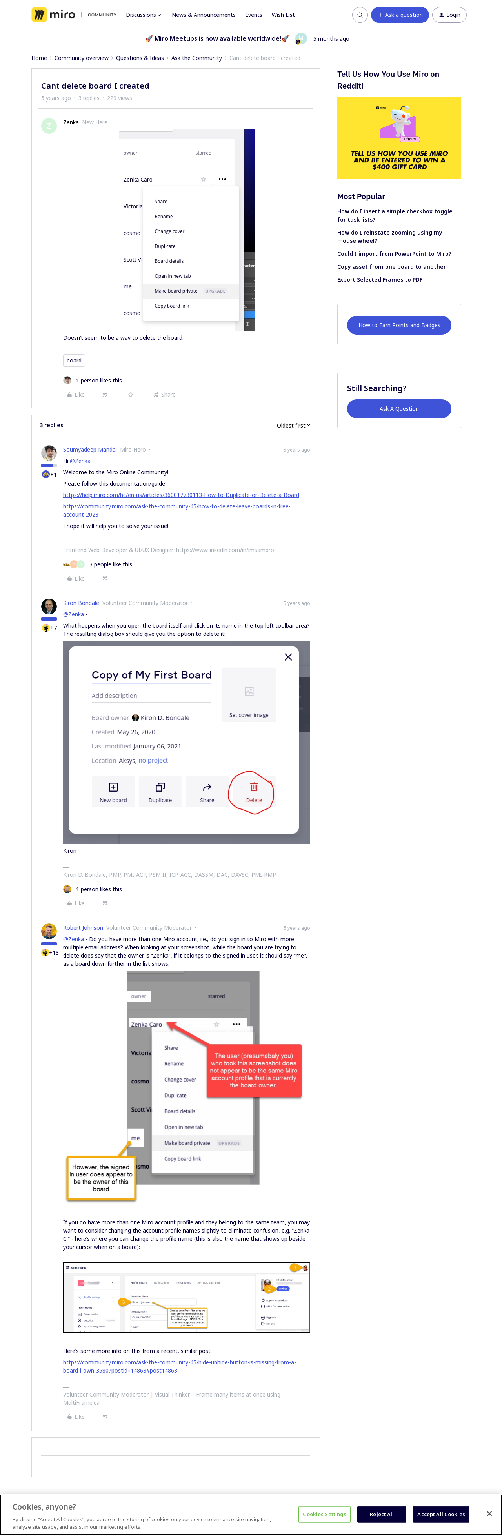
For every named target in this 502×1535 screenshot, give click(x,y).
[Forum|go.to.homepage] (73, 15)
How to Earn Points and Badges (399, 325)
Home (39, 58)
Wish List (283, 14)
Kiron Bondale (81, 602)
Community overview (82, 58)
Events (253, 14)
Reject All (382, 1514)
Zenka (71, 122)
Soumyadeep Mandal (90, 449)
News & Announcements (204, 14)
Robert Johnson (83, 927)
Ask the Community (196, 58)
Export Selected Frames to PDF (379, 279)
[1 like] (92, 380)
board (74, 360)
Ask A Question (399, 408)
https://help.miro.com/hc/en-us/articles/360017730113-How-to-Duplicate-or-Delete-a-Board (181, 495)
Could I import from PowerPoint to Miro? (394, 253)
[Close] (489, 1513)
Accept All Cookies (441, 1514)
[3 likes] (97, 564)
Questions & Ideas (140, 58)
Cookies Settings (324, 1514)
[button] (400, 15)
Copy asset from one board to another (391, 266)
